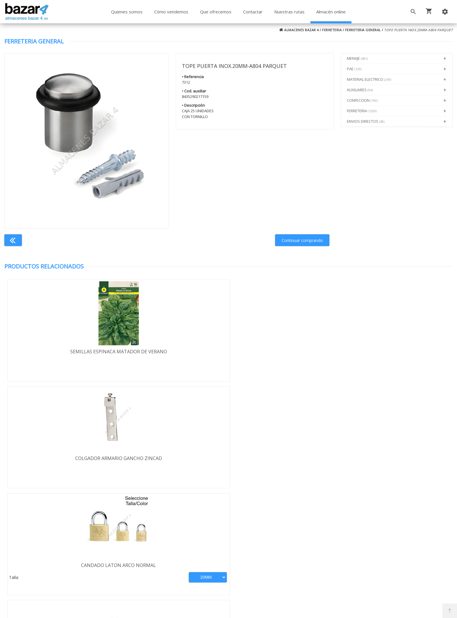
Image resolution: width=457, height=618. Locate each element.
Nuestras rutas (289, 12)
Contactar (253, 12)
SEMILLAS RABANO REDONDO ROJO (60, 459)
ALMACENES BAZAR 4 (299, 30)
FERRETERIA (332, 30)
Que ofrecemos (215, 12)
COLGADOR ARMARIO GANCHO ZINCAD (172, 351)
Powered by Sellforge (305, 608)
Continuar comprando (302, 240)
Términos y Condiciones (244, 588)
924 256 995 (323, 543)
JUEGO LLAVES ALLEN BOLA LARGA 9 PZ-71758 (396, 462)
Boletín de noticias (228, 563)
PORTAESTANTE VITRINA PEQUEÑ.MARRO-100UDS (396, 354)
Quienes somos (127, 12)
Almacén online (331, 12)
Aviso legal (38, 555)
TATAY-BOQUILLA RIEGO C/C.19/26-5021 (172, 459)
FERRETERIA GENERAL (363, 30)
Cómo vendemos (171, 12)
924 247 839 (323, 552)
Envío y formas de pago (52, 539)
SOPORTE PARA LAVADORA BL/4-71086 (284, 459)
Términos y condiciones (52, 530)
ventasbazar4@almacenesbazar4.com (351, 560)
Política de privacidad (49, 547)
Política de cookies (47, 564)
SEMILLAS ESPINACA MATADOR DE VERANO (60, 351)
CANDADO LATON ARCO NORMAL (284, 351)
